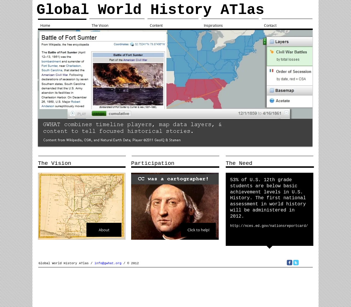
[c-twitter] (296, 262)
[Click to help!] (198, 230)
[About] (103, 230)
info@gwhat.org (107, 263)
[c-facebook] (289, 262)
